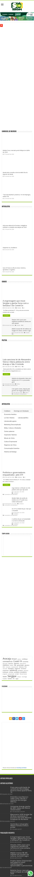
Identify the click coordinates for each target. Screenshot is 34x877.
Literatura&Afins (23, 418)
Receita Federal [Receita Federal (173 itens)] (23, 674)
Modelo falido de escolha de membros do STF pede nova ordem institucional (19, 499)
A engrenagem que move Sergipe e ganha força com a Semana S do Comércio (15, 303)
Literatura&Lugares (10, 421)
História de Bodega (10, 452)
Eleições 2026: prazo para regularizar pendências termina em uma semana (21, 321)
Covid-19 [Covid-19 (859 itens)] (17, 661)
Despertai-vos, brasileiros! (10, 247)
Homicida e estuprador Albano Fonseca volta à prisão (19, 825)
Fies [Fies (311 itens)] (15, 665)
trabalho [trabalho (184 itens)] (5, 678)
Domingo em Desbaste (21, 411)
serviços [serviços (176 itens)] (19, 676)
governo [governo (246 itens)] (27, 665)
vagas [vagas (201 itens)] (16, 678)
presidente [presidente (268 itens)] (23, 672)
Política (4, 340)
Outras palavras (9, 431)
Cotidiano (7, 411)
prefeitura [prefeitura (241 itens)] (17, 672)
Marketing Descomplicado (12, 424)
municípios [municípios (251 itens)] (11, 668)
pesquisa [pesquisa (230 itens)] (20, 670)
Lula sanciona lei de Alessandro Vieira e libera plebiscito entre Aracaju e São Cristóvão (17, 361)
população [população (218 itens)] (5, 672)
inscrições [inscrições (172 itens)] (8, 667)
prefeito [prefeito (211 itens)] (11, 672)
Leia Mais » (6, 315)
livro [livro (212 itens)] (26, 667)
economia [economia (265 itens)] (25, 661)
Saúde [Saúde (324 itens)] (5, 676)
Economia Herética (10, 414)
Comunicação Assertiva (11, 448)
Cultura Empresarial (10, 441)
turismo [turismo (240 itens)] (10, 678)
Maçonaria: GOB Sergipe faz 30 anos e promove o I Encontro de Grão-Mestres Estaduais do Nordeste (21, 817)
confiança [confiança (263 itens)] (24, 659)
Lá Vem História (9, 418)
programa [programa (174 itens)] (5, 674)
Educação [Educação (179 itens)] (5, 663)
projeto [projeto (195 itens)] (17, 674)
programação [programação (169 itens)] (11, 674)
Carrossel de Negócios (9, 131)
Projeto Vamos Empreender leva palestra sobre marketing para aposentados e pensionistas (21, 863)
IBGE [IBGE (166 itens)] (4, 667)
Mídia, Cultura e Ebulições (12, 428)
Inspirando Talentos (10, 435)
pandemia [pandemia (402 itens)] (13, 670)
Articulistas (6, 207)
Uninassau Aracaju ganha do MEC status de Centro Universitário (20, 808)
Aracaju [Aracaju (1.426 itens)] (7, 658)
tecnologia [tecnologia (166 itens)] (24, 676)
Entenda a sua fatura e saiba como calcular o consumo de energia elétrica (19, 799)
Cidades (4, 282)
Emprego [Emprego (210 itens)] (10, 663)
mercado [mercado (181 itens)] (5, 668)
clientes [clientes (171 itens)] (19, 659)
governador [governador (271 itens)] (20, 665)
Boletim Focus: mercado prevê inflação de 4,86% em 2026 (21, 871)
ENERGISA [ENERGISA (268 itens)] (6, 665)
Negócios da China (10, 445)
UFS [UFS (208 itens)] (14, 678)
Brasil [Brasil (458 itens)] (14, 659)
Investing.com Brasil (21, 767)
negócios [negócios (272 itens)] (17, 668)
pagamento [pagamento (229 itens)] (6, 670)
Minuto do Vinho (9, 438)
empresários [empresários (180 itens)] (23, 663)
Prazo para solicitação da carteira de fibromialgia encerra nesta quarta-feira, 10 (21, 789)
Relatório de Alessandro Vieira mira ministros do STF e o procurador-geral (21, 380)
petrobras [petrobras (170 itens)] (26, 670)
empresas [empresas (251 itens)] (16, 663)
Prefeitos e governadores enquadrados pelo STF (14, 473)
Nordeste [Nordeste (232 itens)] (23, 668)
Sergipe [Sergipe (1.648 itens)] (12, 676)
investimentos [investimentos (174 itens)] (14, 667)
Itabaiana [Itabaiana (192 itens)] (21, 667)
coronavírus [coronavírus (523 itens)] (8, 661)
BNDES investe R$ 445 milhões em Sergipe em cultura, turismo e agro (19, 854)
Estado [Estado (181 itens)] (11, 665)
